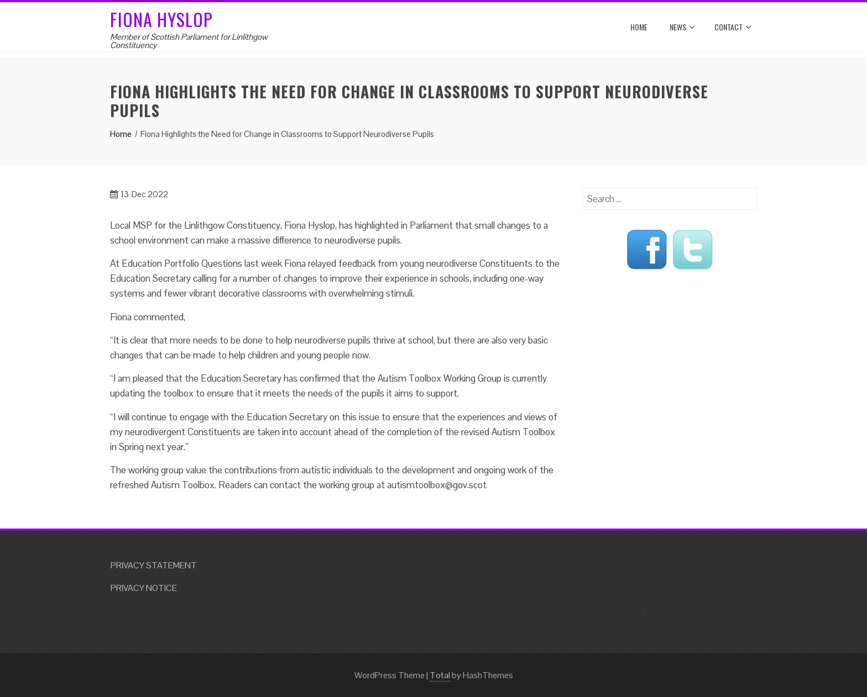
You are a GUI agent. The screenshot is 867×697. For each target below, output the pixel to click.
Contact (732, 27)
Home (638, 27)
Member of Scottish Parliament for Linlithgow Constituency (189, 40)
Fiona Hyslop (161, 19)
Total (440, 675)
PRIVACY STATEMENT (154, 565)
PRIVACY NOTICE (144, 588)
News (682, 27)
